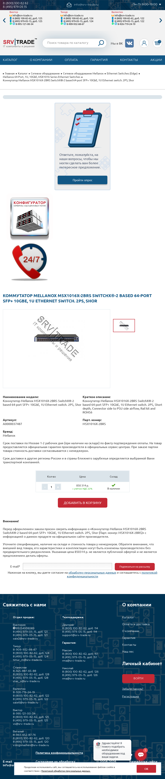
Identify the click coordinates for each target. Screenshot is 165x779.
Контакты (129, 60)
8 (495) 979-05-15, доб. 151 (79, 657)
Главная (10, 73)
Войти (138, 678)
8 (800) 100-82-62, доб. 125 (27, 18)
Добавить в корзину (82, 503)
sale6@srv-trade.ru (25, 702)
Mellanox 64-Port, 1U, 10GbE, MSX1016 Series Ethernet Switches (41, 76)
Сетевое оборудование (45, 73)
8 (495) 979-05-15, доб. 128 (30, 678)
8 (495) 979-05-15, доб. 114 (79, 632)
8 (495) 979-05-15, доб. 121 (30, 632)
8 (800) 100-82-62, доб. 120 (31, 738)
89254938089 (25, 628)
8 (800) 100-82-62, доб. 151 (80, 654)
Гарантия (99, 60)
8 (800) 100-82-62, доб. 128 (31, 674)
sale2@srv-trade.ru (25, 638)
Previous (4, 20)
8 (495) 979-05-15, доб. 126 (80, 675)
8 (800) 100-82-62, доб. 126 (80, 672)
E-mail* (15, 566)
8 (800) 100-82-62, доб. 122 (129, 18)
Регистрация (130, 696)
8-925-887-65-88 (24, 671)
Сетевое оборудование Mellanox (83, 73)
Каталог (10, 60)
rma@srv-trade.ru (73, 660)
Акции (156, 60)
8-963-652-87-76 (24, 735)
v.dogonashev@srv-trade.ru (31, 745)
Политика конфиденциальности (59, 753)
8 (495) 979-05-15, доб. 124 (78, 21)
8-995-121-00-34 (24, 23)
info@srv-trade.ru (22, 15)
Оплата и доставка (136, 624)
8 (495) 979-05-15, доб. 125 (27, 21)
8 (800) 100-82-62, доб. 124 (78, 18)
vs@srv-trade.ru (23, 724)
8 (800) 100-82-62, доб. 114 (80, 628)
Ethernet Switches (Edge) (122, 73)
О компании (41, 60)
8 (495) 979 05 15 (15, 7)
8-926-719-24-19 (126, 23)
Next (160, 20)
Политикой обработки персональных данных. (65, 770)
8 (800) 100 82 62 (15, 3)
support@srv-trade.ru (76, 635)
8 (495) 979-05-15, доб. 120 (31, 742)
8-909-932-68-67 (75, 23)
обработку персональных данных (92, 572)
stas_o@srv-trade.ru (26, 681)
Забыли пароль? (132, 689)
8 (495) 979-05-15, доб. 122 (129, 21)
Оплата (71, 60)
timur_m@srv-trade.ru (27, 660)
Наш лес (128, 651)
